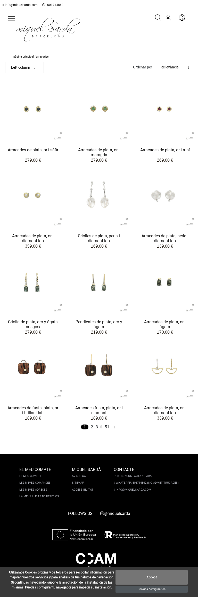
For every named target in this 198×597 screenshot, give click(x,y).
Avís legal (80, 476)
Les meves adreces (34, 489)
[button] (11, 18)
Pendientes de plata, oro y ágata (99, 325)
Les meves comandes (35, 482)
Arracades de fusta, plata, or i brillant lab (32, 411)
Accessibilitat (83, 489)
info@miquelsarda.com (20, 5)
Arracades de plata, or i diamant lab (33, 239)
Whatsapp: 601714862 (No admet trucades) (146, 482)
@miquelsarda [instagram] (115, 513)
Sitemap (78, 482)
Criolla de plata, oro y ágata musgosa (33, 325)
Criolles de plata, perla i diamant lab (99, 239)
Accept (151, 577)
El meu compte (31, 476)
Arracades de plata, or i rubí (165, 150)
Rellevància (170, 67)
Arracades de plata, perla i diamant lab (165, 239)
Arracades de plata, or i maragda (99, 153)
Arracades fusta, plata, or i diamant (99, 411)
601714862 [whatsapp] (51, 5)
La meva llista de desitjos (40, 496)
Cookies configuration (152, 589)
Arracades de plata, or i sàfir (33, 150)
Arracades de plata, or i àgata (165, 325)
